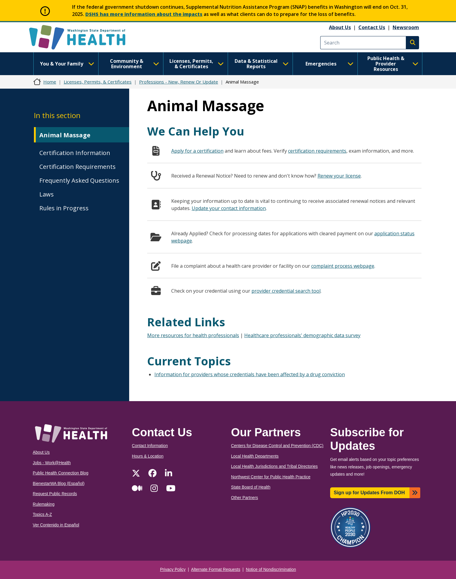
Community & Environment (134, 64)
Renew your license (339, 175)
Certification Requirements (77, 167)
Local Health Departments (254, 456)
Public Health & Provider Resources (392, 63)
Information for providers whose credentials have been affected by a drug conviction (249, 374)
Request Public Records (55, 494)
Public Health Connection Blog (60, 473)
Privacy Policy (173, 569)
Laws (46, 194)
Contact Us (371, 27)
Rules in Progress (64, 208)
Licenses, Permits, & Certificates (196, 64)
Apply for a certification (197, 151)
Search (412, 42)
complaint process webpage (342, 266)
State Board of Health (250, 487)
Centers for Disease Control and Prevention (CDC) (277, 445)
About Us (340, 27)
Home (49, 82)
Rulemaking (43, 504)
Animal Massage (64, 135)
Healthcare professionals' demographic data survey (302, 335)
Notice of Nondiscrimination (271, 569)
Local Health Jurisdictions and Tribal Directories (274, 466)
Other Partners (244, 497)
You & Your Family (67, 63)
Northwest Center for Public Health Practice (270, 477)
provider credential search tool (286, 291)
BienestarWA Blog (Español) (58, 483)
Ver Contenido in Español (56, 525)
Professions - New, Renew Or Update (178, 82)
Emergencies (330, 63)
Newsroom (406, 27)
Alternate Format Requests (215, 569)
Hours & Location (147, 456)
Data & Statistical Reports (262, 64)
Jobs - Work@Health (52, 463)
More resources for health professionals (193, 335)
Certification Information (74, 153)
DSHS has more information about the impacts (143, 14)
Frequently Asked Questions (79, 180)
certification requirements (317, 151)
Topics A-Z (42, 514)
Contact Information (150, 445)
